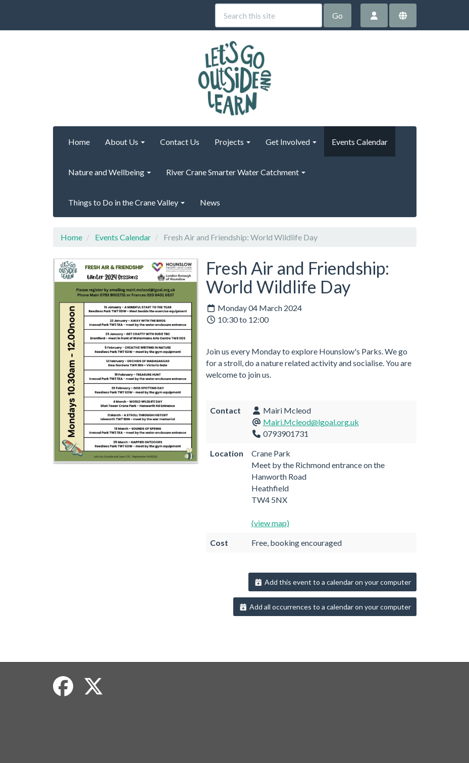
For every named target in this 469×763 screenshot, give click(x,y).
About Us (125, 141)
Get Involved (291, 141)
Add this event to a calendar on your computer (332, 582)
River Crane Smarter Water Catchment (235, 172)
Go (337, 15)
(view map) (270, 523)
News (210, 202)
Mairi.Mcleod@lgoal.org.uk (311, 422)
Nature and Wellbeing (109, 172)
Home (79, 141)
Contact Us (179, 141)
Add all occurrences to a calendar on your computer (325, 606)
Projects (232, 141)
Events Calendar (360, 141)
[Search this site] (268, 15)
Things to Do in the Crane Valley (126, 202)
